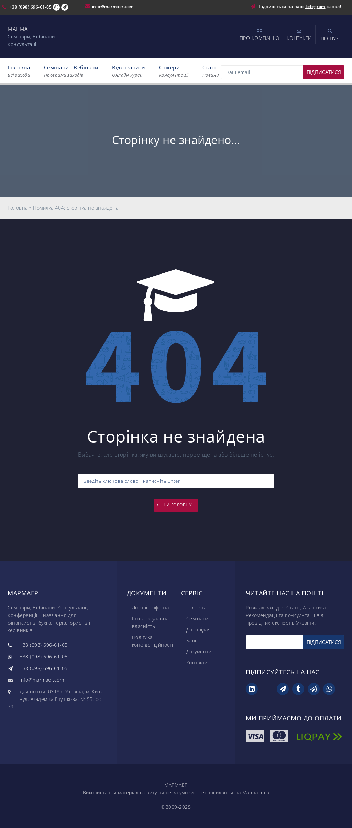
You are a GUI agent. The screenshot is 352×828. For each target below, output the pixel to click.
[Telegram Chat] (64, 7)
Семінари (197, 618)
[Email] (282, 72)
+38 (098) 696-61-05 (31, 7)
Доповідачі (199, 629)
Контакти (197, 662)
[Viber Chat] (56, 7)
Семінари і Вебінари (71, 71)
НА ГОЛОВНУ (177, 505)
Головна (19, 71)
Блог (191, 640)
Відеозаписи (128, 71)
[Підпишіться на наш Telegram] (254, 6)
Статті (210, 71)
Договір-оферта (150, 607)
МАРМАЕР (21, 29)
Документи (199, 651)
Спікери (174, 71)
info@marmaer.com (113, 6)
